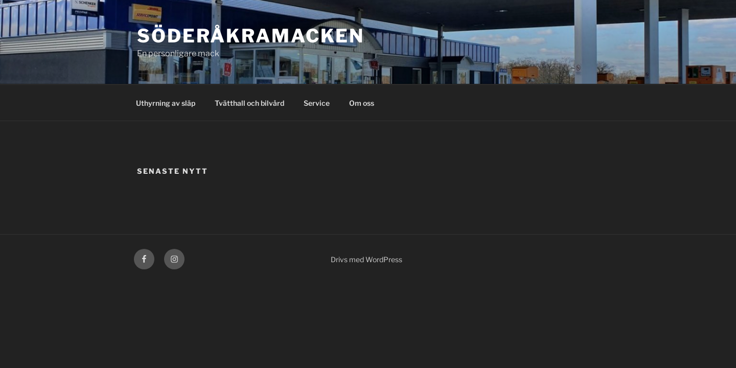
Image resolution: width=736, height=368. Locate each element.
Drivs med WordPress (366, 259)
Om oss (361, 103)
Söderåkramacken (250, 36)
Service (317, 103)
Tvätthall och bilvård (249, 103)
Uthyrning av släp (165, 103)
